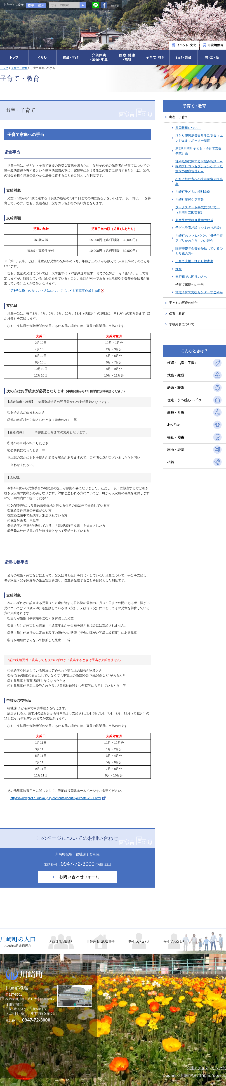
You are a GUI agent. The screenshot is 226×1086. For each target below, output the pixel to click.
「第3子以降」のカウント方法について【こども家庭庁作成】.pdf (53, 290)
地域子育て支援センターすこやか (199, 292)
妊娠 (178, 269)
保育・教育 (177, 313)
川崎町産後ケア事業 (189, 199)
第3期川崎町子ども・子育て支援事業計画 (198, 151)
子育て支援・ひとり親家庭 (194, 261)
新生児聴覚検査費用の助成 (194, 220)
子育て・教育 (19, 68)
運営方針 (115, 6)
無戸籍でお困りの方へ (191, 276)
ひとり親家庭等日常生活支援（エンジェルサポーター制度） (199, 138)
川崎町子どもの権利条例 (192, 191)
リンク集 (219, 1068)
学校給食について (181, 324)
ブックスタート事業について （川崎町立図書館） (197, 209)
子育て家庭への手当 (189, 284)
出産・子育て (178, 117)
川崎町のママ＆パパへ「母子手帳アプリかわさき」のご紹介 (199, 238)
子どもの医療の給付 (183, 303)
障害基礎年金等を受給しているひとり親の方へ (199, 251)
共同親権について (188, 128)
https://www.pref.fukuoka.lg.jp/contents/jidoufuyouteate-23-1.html (55, 798)
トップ (4, 68)
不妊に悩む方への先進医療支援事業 (199, 181)
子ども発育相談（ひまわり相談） (199, 228)
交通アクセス (197, 1068)
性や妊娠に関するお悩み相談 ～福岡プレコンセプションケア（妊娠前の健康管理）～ (199, 166)
